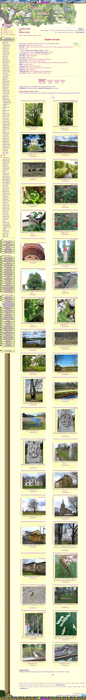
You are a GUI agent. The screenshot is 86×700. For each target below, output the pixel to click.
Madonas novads (6, 139)
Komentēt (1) (33, 517)
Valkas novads (5, 219)
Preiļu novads (5, 165)
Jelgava (4, 108)
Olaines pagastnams (34, 71)
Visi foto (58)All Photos (42, 80)
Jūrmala (4, 112)
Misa (28, 54)
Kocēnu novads (6, 119)
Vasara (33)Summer (57, 81)
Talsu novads (5, 213)
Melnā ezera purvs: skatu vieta (34, 45)
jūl (55, 83)
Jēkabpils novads (6, 107)
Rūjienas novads (6, 191)
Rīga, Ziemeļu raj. (6, 183)
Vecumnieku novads (7, 227)
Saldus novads (5, 199)
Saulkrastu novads (6, 200)
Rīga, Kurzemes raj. (7, 177)
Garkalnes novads (6, 90)
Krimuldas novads (6, 124)
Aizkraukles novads (6, 45)
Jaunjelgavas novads (7, 101)
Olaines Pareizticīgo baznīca (44, 62)
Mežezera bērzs (49, 47)
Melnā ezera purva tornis (35, 66)
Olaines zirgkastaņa (58, 47)
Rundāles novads (6, 193)
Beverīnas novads (6, 67)
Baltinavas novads (6, 62)
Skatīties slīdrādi (23, 91)
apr (49, 83)
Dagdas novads (6, 77)
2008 (72, 399)
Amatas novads (6, 54)
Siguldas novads (6, 204)
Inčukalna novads (6, 99)
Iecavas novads (6, 95)
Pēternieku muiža (28, 64)
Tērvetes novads (6, 214)
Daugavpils (5, 79)
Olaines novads (6, 153)
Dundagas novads (6, 84)
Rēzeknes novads (6, 173)
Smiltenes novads (6, 208)
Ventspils (4, 228)
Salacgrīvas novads (6, 194)
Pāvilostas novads (6, 162)
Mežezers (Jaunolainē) (31, 55)
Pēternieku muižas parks (45, 59)
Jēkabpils (4, 105)
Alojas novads (5, 50)
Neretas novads (6, 149)
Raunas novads (6, 170)
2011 (36, 127)
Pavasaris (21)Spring (50, 81)
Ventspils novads (6, 230)
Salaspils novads (6, 197)
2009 (37, 204)
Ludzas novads (5, 138)
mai (51, 83)
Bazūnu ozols (29, 47)
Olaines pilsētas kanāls (35, 54)
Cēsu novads (5, 73)
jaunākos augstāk (41, 83)
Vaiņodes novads (6, 217)
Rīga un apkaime (27, 35)
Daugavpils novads (6, 81)
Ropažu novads (6, 187)
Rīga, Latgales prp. (6, 179)
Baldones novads (6, 60)
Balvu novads (5, 64)
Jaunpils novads (6, 104)
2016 (66, 128)
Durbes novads (5, 85)
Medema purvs (30, 57)
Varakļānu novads (6, 222)
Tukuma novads (6, 216)
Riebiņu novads (6, 174)
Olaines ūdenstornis (46, 67)
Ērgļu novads (5, 88)
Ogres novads (5, 152)
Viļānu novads (5, 234)
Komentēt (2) (33, 374)
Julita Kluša (43, 102)
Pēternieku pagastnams (45, 71)
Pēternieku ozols (23, 48)
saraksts (8, 30)
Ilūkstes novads (6, 98)
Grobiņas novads (6, 91)
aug (58, 83)
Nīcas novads (5, 150)
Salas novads (5, 196)
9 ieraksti (50, 52)
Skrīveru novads (6, 205)
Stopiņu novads (6, 210)
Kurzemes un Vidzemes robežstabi (34, 73)
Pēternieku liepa (68, 47)
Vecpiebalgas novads (7, 225)
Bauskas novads (6, 65)
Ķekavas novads (6, 118)
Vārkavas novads (6, 224)
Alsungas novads (6, 51)
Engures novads (6, 87)
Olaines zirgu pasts (30, 69)
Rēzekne (4, 171)
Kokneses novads (6, 121)
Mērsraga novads (6, 146)
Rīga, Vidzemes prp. (7, 180)
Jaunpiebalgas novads (7, 102)
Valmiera (4, 221)
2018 (34, 154)
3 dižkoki (46, 50)
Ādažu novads (5, 42)
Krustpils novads (6, 125)
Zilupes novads (6, 236)
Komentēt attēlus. (33, 91)
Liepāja (4, 130)
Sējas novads (5, 202)
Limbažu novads (6, 133)
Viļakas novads (6, 233)
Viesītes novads (6, 231)
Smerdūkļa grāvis (46, 54)
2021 (76, 433)
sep (62, 83)
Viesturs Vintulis (42, 161)
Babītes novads (6, 59)
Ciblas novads (5, 76)
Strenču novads (6, 211)
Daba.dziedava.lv (9, 34)
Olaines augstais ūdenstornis (33, 67)
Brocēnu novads (6, 68)
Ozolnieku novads (6, 159)
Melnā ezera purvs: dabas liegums (36, 61)
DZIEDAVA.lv (45, 2)
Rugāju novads (6, 190)
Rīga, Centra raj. (6, 176)
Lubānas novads (6, 136)
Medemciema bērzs (39, 47)
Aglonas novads (6, 43)
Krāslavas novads (6, 122)
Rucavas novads (6, 188)
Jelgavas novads (6, 110)
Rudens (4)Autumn (63, 81)
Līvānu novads (5, 135)
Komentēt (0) (33, 129)
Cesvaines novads (6, 74)
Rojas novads (5, 185)
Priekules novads (6, 166)
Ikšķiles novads (6, 96)
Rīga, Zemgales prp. (7, 182)
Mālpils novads (6, 141)
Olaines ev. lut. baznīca (30, 62)
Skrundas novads (6, 207)
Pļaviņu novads (6, 163)
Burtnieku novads (6, 70)
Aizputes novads (6, 47)
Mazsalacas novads (6, 144)
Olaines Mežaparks (33, 59)
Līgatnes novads (6, 132)
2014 (40, 177)
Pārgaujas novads (6, 160)
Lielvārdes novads (6, 129)
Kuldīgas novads (6, 127)
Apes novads (5, 56)
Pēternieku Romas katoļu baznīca (60, 62)
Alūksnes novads (6, 53)
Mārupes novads (6, 142)
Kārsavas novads (6, 115)
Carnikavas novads (6, 71)
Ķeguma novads (6, 116)
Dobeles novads (6, 82)
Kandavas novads (6, 113)
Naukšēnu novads (6, 147)
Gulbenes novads (6, 93)
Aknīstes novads (6, 48)
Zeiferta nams (47, 73)
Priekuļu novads (6, 168)
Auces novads (5, 57)
